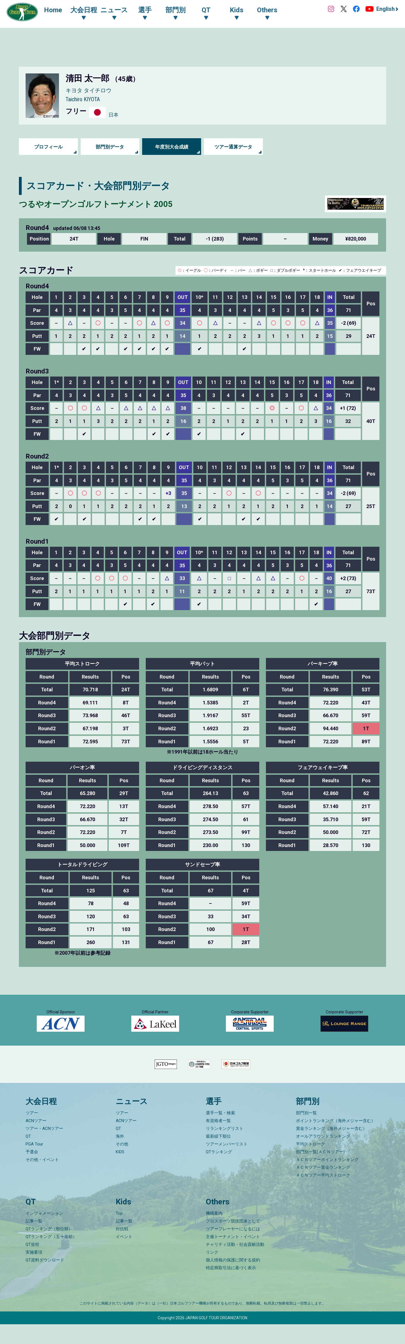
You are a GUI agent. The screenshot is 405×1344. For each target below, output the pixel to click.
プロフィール (48, 147)
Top (119, 1233)
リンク (212, 1271)
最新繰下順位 (218, 1156)
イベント (124, 1256)
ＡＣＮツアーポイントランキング (327, 1179)
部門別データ (110, 147)
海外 (120, 1156)
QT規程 (32, 1264)
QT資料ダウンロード (45, 1279)
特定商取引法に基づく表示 (231, 1287)
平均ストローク (310, 1163)
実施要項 (34, 1271)
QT (28, 1156)
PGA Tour (34, 1163)
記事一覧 (34, 1240)
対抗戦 (122, 1248)
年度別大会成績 (171, 147)
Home (55, 10)
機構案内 (214, 1233)
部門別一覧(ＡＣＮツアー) (320, 1171)
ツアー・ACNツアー (44, 1148)
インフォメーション (44, 1233)
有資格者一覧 (218, 1140)
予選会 (32, 1171)
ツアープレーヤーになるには (233, 1248)
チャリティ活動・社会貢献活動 (235, 1264)
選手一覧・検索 (220, 1132)
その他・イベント (42, 1179)
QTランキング (219, 1171)
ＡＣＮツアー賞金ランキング (323, 1187)
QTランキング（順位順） (49, 1248)
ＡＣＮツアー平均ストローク (323, 1194)
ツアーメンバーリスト (227, 1163)
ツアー (32, 1132)
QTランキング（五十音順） (51, 1256)
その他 (122, 1163)
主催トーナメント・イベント (233, 1256)
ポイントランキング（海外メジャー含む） (335, 1140)
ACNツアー (36, 1140)
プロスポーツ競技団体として (233, 1240)
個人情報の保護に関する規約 (233, 1279)
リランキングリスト (224, 1148)
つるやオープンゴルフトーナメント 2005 (109, 203)
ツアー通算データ (233, 147)
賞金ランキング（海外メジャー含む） (331, 1148)
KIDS (120, 1171)
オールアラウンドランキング (323, 1156)
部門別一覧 (306, 1132)
